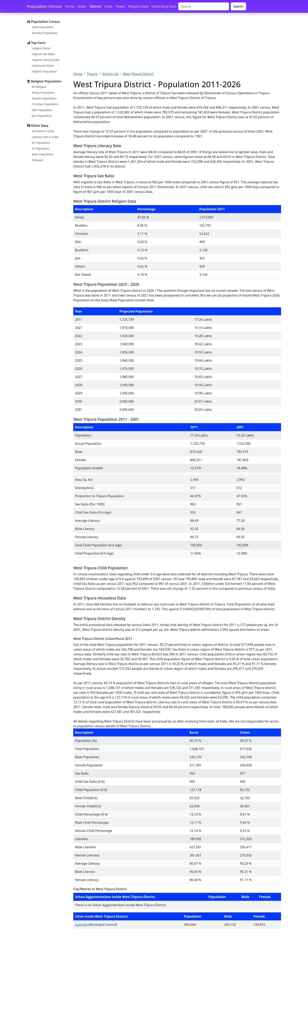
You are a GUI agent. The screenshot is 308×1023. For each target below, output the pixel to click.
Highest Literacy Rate (46, 60)
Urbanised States (43, 65)
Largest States (41, 48)
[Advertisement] (177, 44)
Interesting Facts (164, 6)
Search (238, 6)
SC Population (41, 143)
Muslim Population (44, 98)
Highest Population (44, 71)
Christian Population (45, 104)
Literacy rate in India (45, 137)
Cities (108, 6)
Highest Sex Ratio (43, 54)
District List (110, 74)
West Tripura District (138, 74)
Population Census (44, 6)
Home (69, 6)
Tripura (92, 74)
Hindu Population (43, 92)
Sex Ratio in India (43, 131)
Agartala (81, 924)
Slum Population (42, 154)
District (95, 6)
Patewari (37, 160)
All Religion (39, 87)
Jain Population (42, 116)
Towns (120, 6)
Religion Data (138, 6)
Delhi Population (43, 27)
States (82, 6)
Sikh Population (42, 110)
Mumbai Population (45, 33)
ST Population (41, 148)
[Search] (203, 6)
